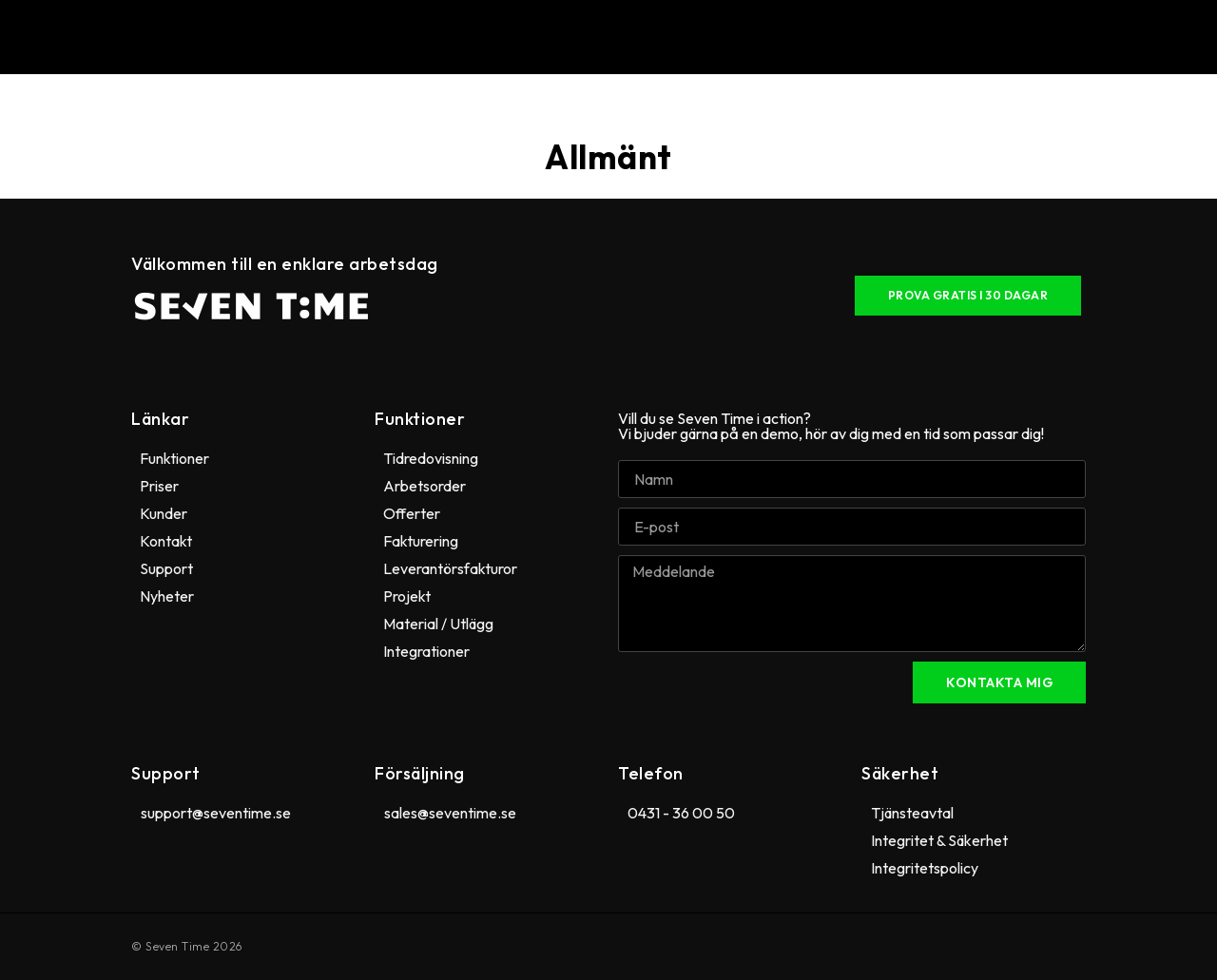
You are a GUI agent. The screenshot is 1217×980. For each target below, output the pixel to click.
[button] (616, 37)
